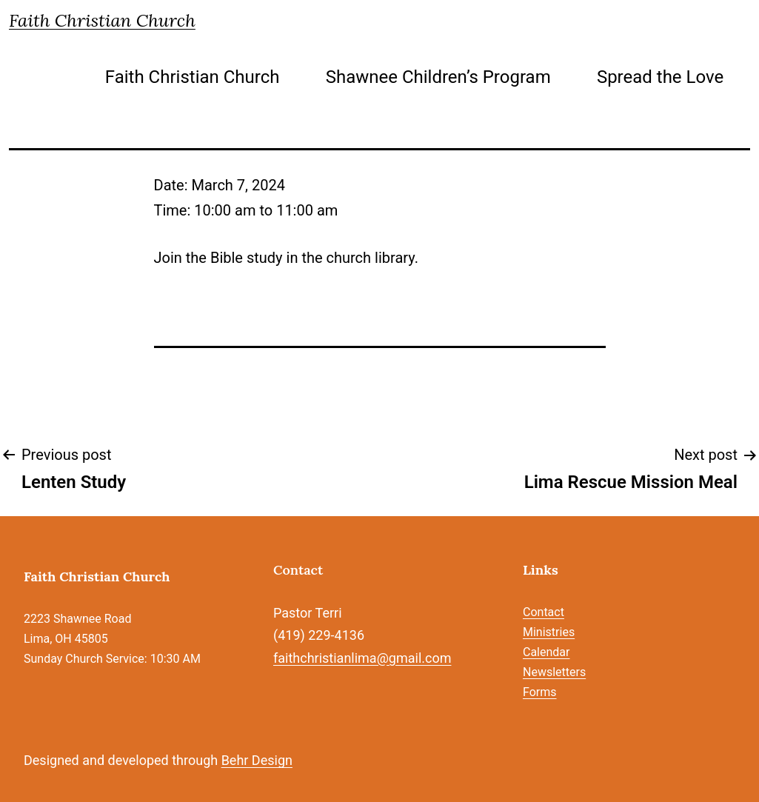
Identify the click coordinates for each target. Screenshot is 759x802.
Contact (543, 612)
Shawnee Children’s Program (438, 77)
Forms (540, 692)
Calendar (546, 652)
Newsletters (554, 672)
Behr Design (256, 760)
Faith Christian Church (102, 20)
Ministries (549, 632)
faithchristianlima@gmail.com (362, 658)
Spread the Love (660, 77)
